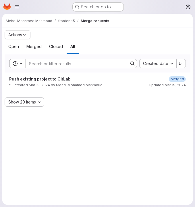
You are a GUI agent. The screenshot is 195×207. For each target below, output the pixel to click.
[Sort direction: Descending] (181, 63)
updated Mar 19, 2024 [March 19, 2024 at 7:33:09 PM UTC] (167, 85)
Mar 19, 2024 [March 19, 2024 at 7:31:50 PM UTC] (39, 85)
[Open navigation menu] (17, 7)
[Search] (74, 63)
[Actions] (17, 34)
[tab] (14, 46)
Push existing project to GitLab (40, 78)
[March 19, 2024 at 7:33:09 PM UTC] (177, 79)
